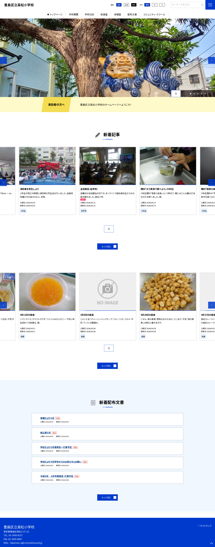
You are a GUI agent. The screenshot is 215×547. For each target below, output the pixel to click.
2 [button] (194, 93)
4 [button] (201, 93)
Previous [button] (3, 60)
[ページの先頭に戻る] (211, 543)
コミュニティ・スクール (154, 14)
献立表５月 (45, 432)
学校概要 (73, 14)
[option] (107, 58)
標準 (147, 5)
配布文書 (132, 14)
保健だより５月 (47, 418)
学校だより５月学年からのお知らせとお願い (61, 461)
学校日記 (89, 14)
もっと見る (106, 246)
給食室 (104, 14)
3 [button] (198, 93)
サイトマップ (205, 525)
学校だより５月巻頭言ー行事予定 (56, 447)
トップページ (56, 14)
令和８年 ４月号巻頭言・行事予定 (57, 476)
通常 (118, 5)
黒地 (133, 5)
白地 (126, 5)
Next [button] (211, 60)
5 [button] (205, 93)
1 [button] (190, 93)
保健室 (117, 14)
